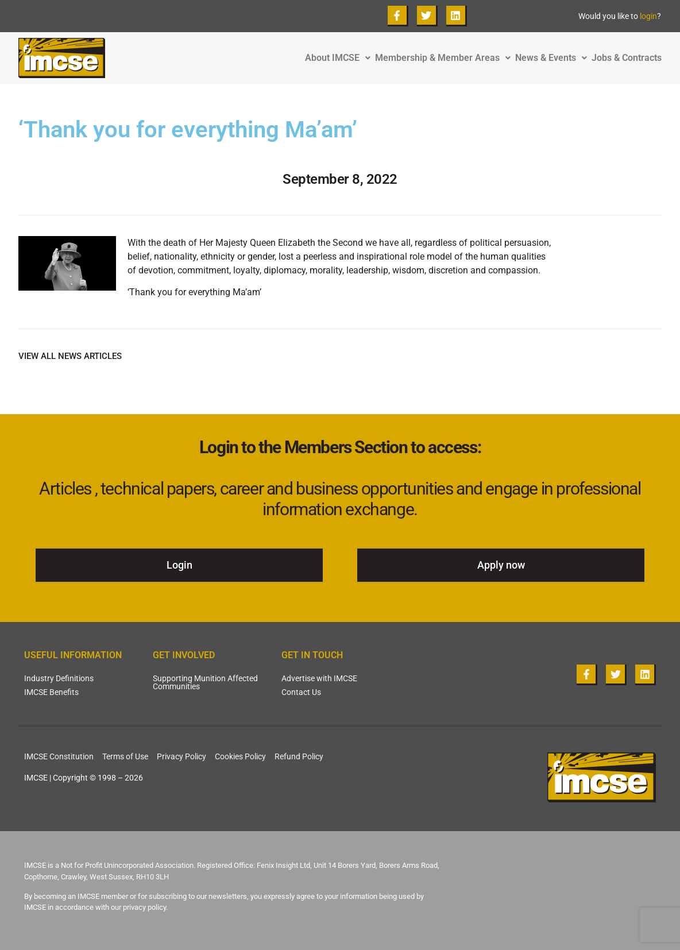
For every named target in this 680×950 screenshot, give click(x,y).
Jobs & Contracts (627, 58)
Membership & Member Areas (445, 58)
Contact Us (301, 692)
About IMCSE (340, 58)
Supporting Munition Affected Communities (205, 682)
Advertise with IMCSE (319, 678)
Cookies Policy (240, 756)
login (648, 16)
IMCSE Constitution (59, 756)
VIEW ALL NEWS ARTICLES (70, 356)
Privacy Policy (181, 756)
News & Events (553, 58)
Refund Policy (299, 756)
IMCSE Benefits (51, 692)
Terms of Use (125, 756)
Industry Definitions (59, 678)
